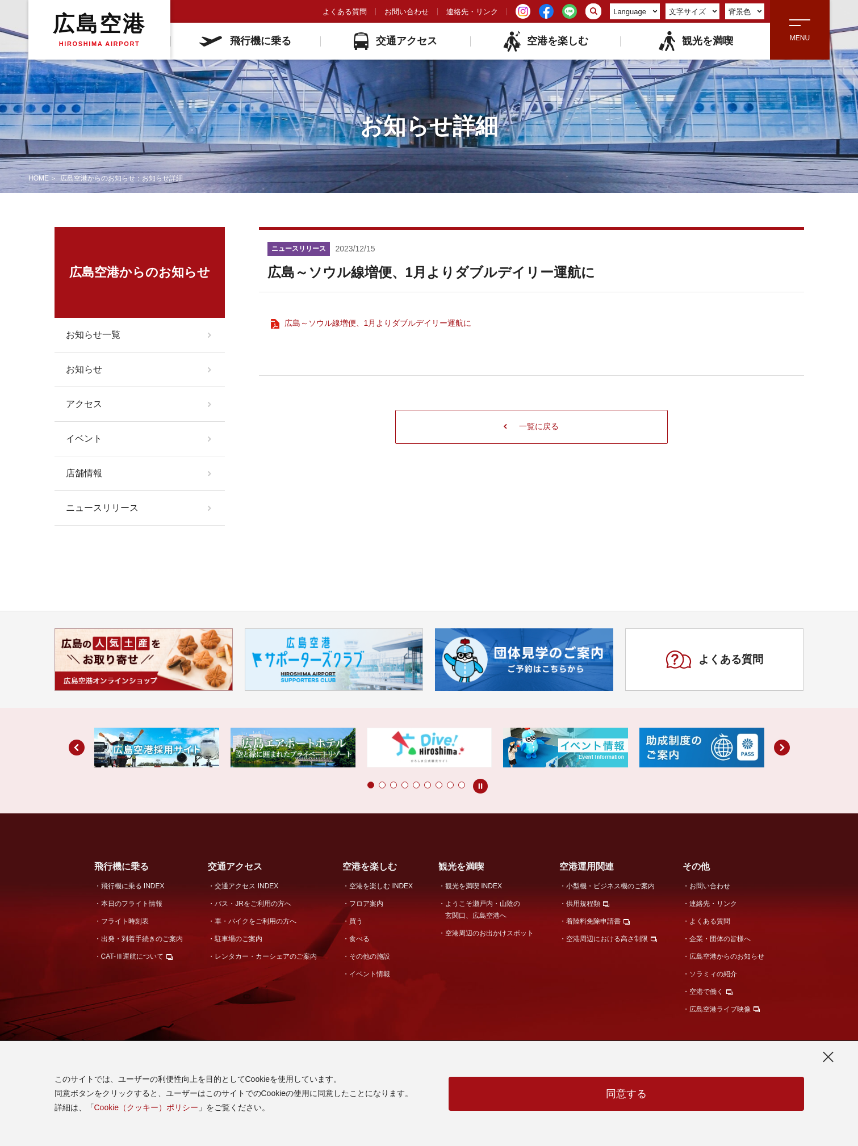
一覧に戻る (531, 426)
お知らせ (84, 369)
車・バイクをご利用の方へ (255, 921)
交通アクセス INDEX (246, 886)
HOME (38, 178)
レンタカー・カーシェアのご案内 (266, 956)
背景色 (745, 11)
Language (635, 11)
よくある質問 (345, 11)
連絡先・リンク (472, 11)
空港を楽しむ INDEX (381, 886)
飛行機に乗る (245, 41)
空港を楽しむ (545, 41)
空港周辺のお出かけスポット (489, 933)
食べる (359, 939)
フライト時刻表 (125, 921)
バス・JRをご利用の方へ (253, 904)
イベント (84, 438)
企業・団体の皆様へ (720, 939)
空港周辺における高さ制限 (607, 939)
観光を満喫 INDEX (473, 886)
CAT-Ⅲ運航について (132, 956)
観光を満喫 (695, 41)
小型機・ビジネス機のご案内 (610, 886)
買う (356, 921)
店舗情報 (84, 473)
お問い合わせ (406, 11)
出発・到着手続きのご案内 (142, 939)
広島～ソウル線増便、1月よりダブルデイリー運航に (378, 323)
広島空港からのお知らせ (726, 956)
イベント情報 (369, 974)
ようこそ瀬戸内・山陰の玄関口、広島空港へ (482, 910)
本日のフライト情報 (131, 904)
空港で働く (706, 992)
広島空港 (99, 29)
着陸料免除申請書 (593, 921)
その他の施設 (369, 956)
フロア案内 (366, 904)
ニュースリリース (102, 508)
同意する (626, 1093)
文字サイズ (693, 11)
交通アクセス (395, 41)
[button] (370, 785)
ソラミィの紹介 (713, 974)
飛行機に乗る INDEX (133, 886)
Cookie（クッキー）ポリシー (146, 1107)
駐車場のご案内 (238, 939)
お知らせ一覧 (93, 334)
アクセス (84, 404)
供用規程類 (583, 904)
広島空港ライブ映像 (720, 1009)
